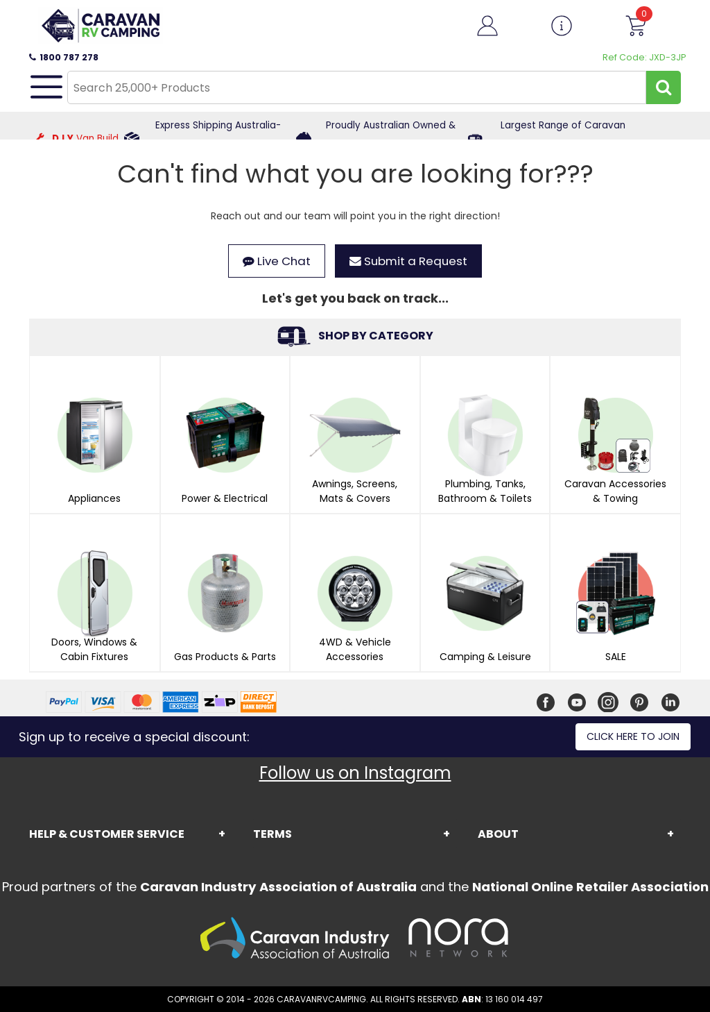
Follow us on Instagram (355, 772)
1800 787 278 (63, 57)
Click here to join (633, 736)
